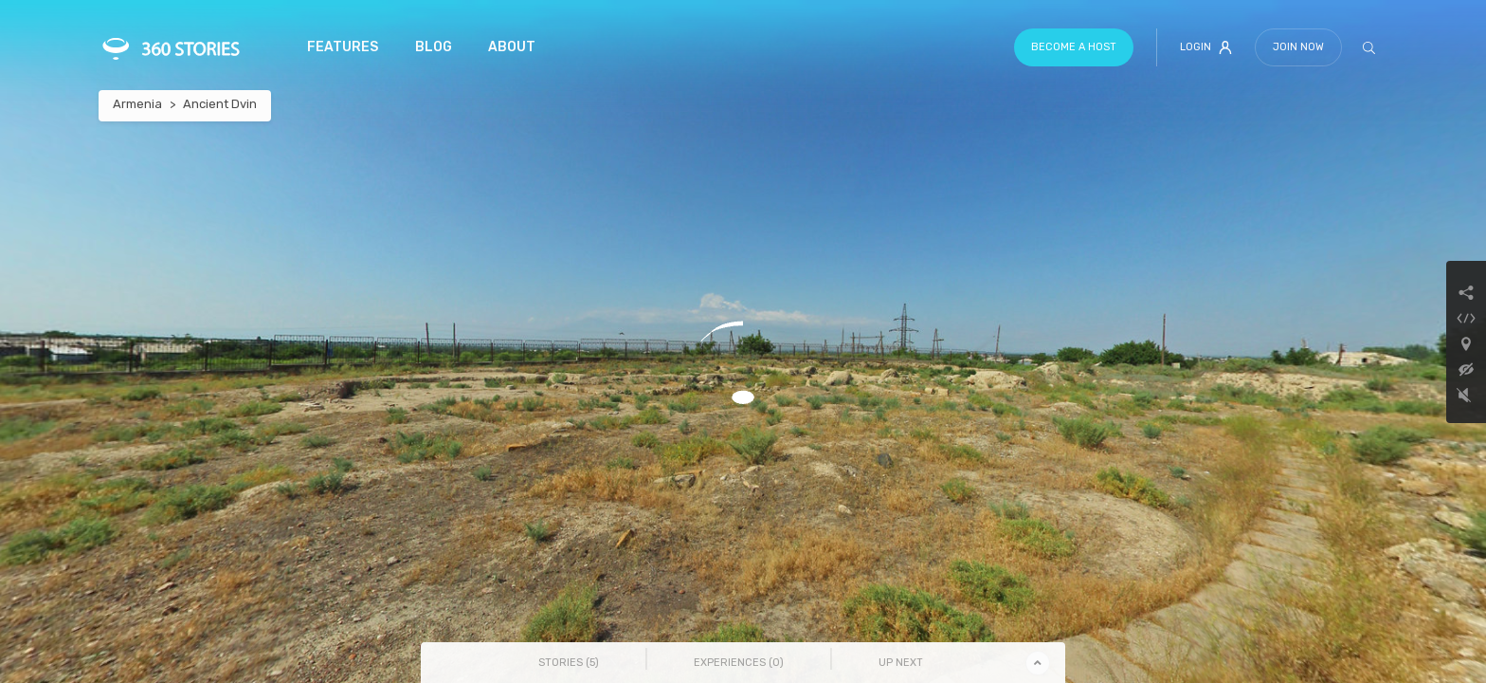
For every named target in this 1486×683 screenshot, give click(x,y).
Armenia (137, 104)
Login (1206, 47)
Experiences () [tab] (739, 662)
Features (342, 47)
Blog (433, 47)
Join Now (1298, 47)
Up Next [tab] (901, 662)
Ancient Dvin (220, 104)
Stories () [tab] (568, 662)
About (511, 47)
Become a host (1073, 47)
